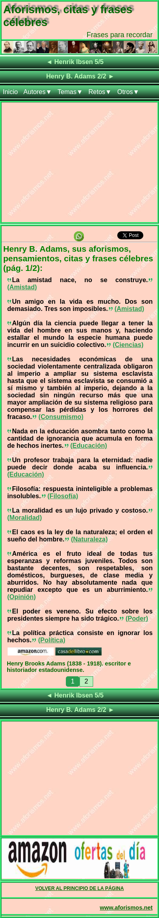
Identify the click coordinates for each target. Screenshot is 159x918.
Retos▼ (100, 91)
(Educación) (88, 445)
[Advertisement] (79, 163)
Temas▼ (70, 91)
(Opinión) (21, 596)
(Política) (51, 640)
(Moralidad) (24, 517)
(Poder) (137, 618)
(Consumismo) (61, 416)
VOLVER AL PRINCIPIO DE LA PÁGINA (79, 888)
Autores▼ (37, 91)
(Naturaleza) (89, 539)
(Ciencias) (128, 344)
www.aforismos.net (126, 907)
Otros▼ (128, 91)
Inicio (10, 91)
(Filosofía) (62, 496)
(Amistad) (22, 287)
